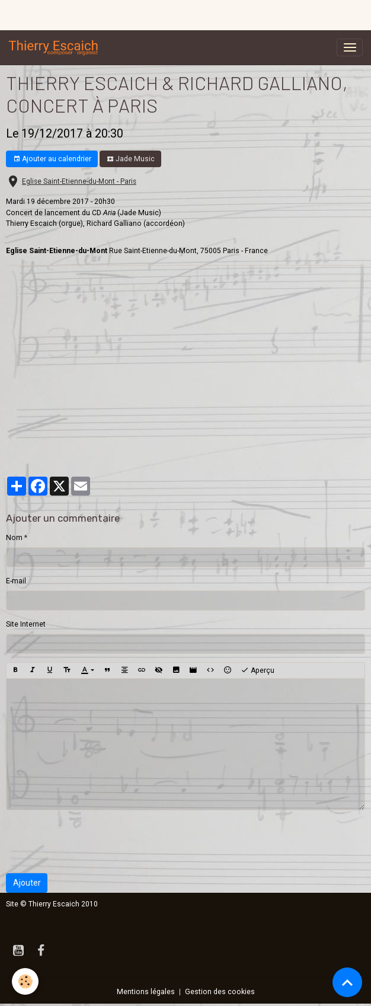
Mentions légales (146, 992)
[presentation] (96, 842)
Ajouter (27, 882)
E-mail (16, 581)
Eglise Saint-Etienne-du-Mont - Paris (79, 181)
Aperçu (257, 670)
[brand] (55, 47)
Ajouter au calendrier (52, 159)
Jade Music (131, 159)
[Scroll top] (347, 982)
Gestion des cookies (220, 992)
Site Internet (26, 624)
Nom (14, 538)
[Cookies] (25, 981)
